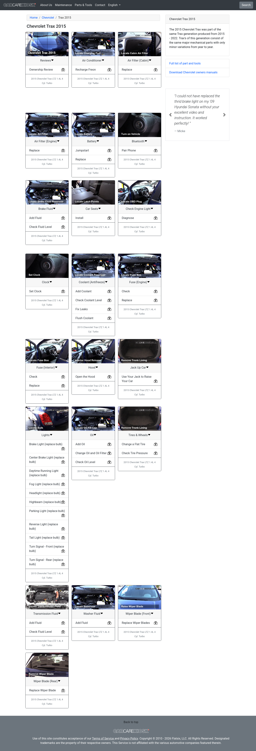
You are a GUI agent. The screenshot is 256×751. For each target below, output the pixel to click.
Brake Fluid (45, 209)
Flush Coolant (84, 318)
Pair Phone (129, 150)
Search (246, 5)
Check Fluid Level (40, 227)
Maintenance (63, 5)
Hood (91, 367)
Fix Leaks (81, 309)
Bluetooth (138, 141)
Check (126, 291)
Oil (92, 435)
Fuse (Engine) (138, 282)
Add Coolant (83, 291)
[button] (170, 115)
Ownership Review (41, 69)
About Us (46, 5)
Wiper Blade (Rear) (45, 681)
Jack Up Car (138, 367)
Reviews (45, 60)
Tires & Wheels (138, 435)
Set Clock (35, 291)
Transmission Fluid (45, 613)
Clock (45, 282)
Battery (92, 141)
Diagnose (128, 218)
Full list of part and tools (185, 63)
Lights (46, 435)
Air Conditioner (92, 60)
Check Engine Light (138, 209)
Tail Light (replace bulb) (44, 537)
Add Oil (80, 444)
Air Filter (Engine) (45, 141)
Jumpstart (82, 150)
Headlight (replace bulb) (44, 493)
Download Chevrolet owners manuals (193, 72)
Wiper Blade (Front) (138, 613)
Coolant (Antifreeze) (92, 282)
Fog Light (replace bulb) (44, 484)
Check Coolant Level (88, 300)
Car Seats (92, 209)
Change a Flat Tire (133, 444)
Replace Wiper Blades (136, 623)
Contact (100, 5)
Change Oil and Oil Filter (90, 453)
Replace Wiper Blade (42, 690)
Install (79, 218)
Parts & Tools (83, 5)
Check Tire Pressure (135, 453)
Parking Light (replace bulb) (47, 511)
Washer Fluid (91, 613)
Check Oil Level (85, 462)
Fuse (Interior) (46, 367)
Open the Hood (85, 376)
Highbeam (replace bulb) (45, 502)
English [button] (113, 5)
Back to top (131, 722)
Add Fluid (35, 218)
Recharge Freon (85, 69)
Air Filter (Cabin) (138, 60)
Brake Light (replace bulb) (45, 444)
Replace (127, 69)
